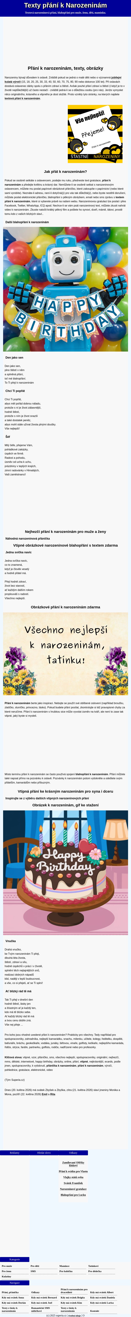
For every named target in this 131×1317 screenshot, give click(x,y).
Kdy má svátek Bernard (44, 1297)
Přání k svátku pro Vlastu (73, 1171)
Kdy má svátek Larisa (102, 1302)
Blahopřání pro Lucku (73, 1195)
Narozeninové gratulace (73, 1189)
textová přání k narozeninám (22, 98)
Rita (52, 1094)
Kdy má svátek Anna (13, 1297)
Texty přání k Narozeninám (65, 5)
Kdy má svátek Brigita (73, 1297)
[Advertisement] (65, 40)
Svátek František (73, 1183)
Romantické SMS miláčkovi (40, 1309)
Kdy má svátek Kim (71, 1302)
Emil (44, 1094)
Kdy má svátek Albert (101, 1292)
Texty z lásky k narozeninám (10, 1309)
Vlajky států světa (73, 1177)
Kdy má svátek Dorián (14, 1302)
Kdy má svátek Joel (41, 1302)
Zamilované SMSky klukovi (73, 1164)
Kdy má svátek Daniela (102, 1297)
